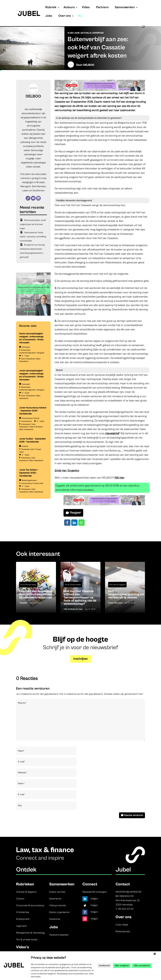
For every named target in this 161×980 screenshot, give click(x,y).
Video (86, 7)
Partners (102, 7)
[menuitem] (80, 19)
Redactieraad (123, 931)
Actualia (86, 33)
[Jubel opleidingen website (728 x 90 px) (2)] (100, 90)
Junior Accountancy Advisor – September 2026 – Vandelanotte (32, 411)
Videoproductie (57, 905)
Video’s (22, 947)
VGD (65, 609)
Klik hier (119, 477)
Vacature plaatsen (59, 934)
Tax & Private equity (28, 585)
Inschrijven (80, 659)
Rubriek (50, 7)
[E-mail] (33, 198)
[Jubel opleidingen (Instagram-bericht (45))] (33, 315)
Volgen (94, 898)
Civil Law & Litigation (117, 585)
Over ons (64, 16)
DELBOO (88, 65)
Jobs (48, 16)
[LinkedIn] (38, 198)
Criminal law (22, 912)
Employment (23, 919)
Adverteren (55, 898)
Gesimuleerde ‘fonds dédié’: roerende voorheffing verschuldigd (33, 236)
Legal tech (21, 925)
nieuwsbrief (112, 433)
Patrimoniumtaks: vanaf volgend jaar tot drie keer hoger (33, 224)
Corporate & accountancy (30, 905)
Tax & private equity (27, 939)
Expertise (98, 33)
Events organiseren (59, 912)
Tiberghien (23, 603)
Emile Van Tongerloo (67, 470)
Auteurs (69, 7)
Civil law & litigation (26, 891)
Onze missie (122, 924)
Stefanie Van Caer (75, 609)
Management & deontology (30, 932)
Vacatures (54, 919)
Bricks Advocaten (115, 603)
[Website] (28, 198)
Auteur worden (57, 891)
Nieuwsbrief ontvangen (94, 891)
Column (20, 898)
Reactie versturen (133, 815)
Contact (123, 884)
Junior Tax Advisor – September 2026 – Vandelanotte (29, 473)
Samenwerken (125, 7)
